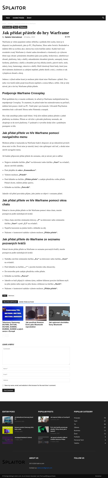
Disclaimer (98, 476)
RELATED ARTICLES (10, 302)
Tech (8, 18)
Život (29, 18)
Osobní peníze (18, 18)
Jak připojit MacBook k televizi (23, 437)
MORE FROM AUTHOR (26, 302)
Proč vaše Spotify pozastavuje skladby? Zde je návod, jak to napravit (58, 429)
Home (4, 24)
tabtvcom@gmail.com (44, 468)
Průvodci (10, 24)
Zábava (23, 27)
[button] (103, 18)
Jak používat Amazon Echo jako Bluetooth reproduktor (35, 324)
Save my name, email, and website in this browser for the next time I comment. (30, 385)
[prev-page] (3, 335)
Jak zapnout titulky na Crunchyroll (60, 417)
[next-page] (7, 335)
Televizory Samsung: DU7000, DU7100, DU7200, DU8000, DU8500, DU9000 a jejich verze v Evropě (12, 326)
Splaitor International (13, 37)
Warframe (11, 295)
